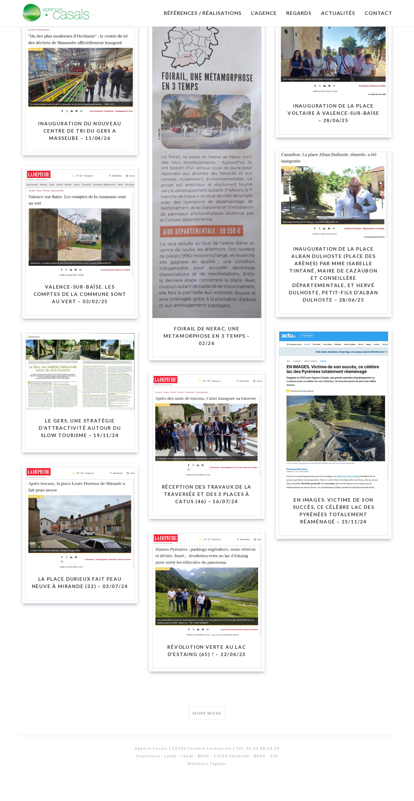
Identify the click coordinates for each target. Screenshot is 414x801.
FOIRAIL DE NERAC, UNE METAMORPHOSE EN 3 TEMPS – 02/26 (207, 354)
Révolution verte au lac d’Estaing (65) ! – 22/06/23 (206, 668)
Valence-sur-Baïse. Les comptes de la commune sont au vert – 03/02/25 (80, 312)
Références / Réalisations (203, 13)
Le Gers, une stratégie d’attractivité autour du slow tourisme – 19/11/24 (80, 446)
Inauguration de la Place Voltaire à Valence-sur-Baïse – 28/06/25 (333, 131)
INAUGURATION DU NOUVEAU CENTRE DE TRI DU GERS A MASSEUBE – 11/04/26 (79, 149)
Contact (378, 13)
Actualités (338, 13)
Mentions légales (207, 781)
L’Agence (264, 13)
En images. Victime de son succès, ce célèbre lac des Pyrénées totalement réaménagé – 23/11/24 (333, 528)
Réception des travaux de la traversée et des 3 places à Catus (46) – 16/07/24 (207, 512)
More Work (207, 731)
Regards (299, 13)
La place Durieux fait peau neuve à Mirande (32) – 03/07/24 (80, 600)
